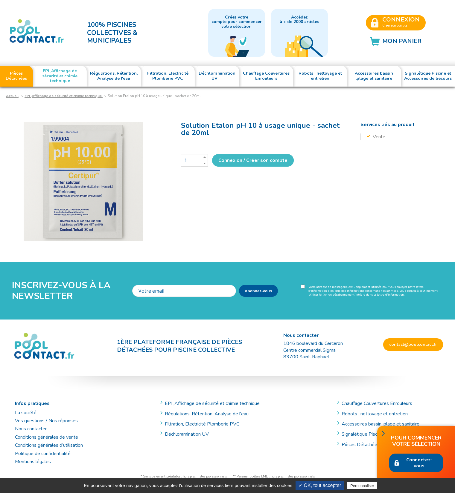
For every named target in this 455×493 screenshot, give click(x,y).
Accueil (12, 95)
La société (25, 412)
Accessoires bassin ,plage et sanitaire (380, 424)
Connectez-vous (419, 463)
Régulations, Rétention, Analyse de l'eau (207, 414)
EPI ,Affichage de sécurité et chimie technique (64, 95)
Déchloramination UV (189, 434)
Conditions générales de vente (46, 437)
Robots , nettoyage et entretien (375, 414)
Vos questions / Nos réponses (46, 420)
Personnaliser (362, 485)
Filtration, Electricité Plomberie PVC (202, 424)
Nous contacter (31, 429)
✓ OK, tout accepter (320, 485)
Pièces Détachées (361, 444)
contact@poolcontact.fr (413, 344)
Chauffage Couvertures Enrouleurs (377, 403)
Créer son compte (394, 25)
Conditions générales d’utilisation (49, 445)
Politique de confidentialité (43, 453)
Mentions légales (33, 461)
